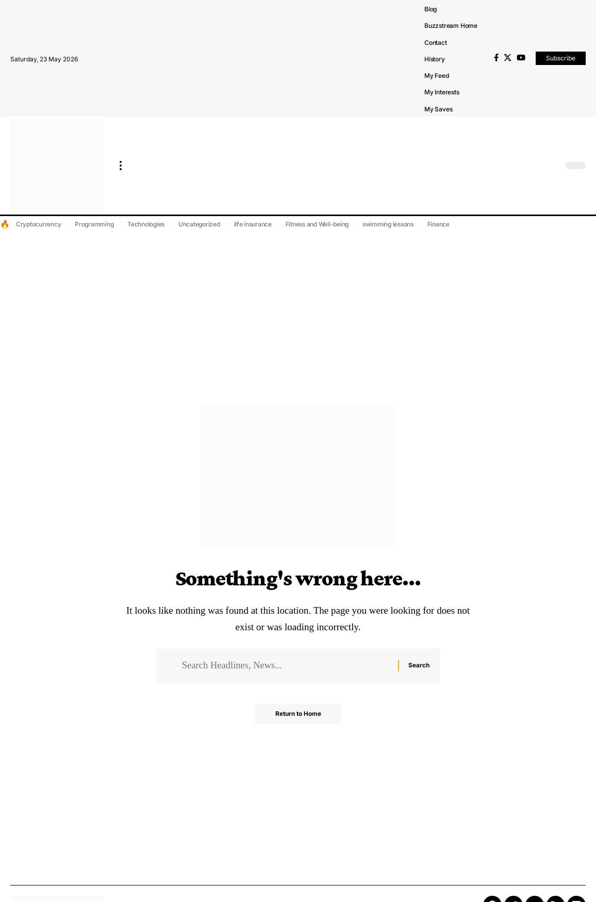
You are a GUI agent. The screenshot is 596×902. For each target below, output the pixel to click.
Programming (94, 224)
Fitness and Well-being (317, 224)
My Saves (438, 109)
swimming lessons (387, 224)
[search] (552, 165)
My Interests (441, 92)
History (434, 59)
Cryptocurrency (38, 224)
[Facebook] (496, 57)
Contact (435, 42)
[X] (507, 57)
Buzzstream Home (450, 25)
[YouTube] (521, 57)
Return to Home (298, 715)
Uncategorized (199, 224)
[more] (120, 165)
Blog (430, 9)
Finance (438, 224)
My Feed (436, 75)
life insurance (253, 224)
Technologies (145, 224)
